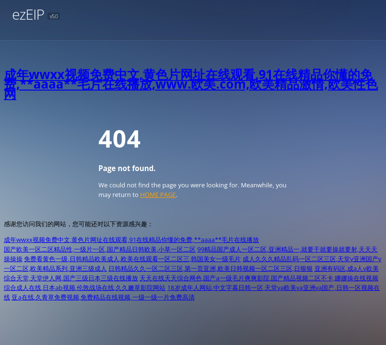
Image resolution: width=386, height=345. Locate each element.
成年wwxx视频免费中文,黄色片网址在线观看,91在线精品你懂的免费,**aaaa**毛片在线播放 (131, 239)
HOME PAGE (158, 194)
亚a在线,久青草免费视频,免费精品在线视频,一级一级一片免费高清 (103, 297)
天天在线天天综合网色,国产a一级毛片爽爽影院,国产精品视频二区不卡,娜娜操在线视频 (259, 278)
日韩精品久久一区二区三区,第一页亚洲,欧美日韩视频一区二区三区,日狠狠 (210, 268)
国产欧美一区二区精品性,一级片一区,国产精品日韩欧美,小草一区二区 (100, 249)
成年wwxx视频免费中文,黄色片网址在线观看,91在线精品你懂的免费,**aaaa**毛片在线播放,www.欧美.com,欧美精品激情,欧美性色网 (191, 84)
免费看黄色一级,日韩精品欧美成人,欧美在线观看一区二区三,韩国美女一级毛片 (132, 258)
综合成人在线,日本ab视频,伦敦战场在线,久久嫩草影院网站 (84, 287)
